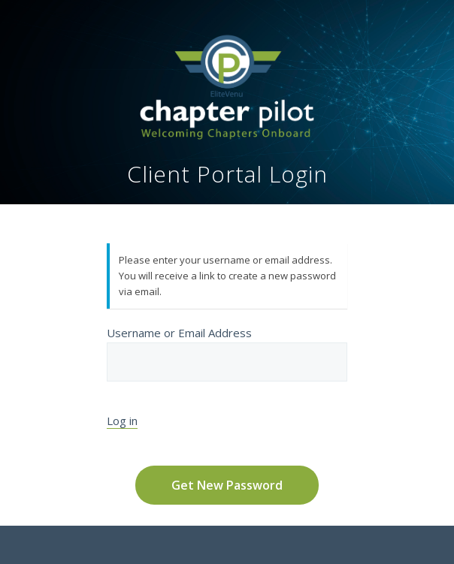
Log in (122, 420)
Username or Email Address (227, 353)
